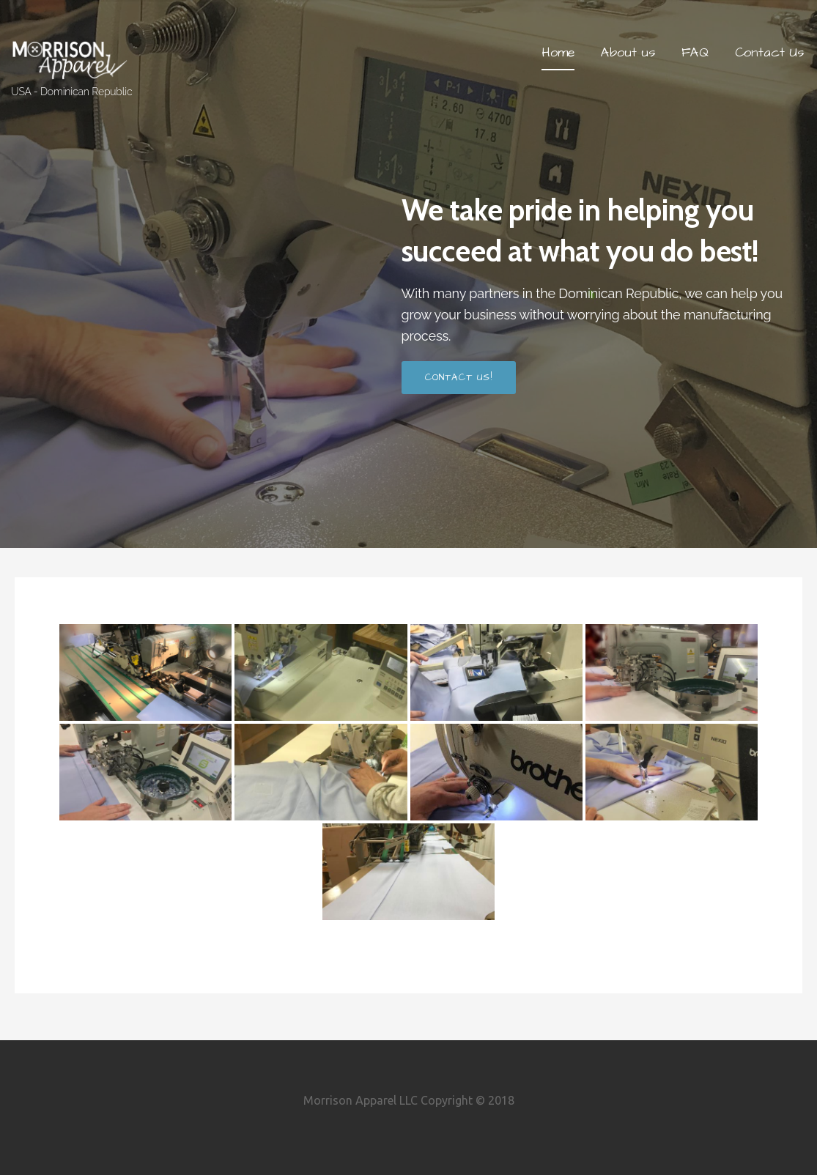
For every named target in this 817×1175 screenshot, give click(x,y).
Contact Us (769, 52)
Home (557, 52)
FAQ (695, 52)
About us (628, 52)
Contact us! (458, 377)
